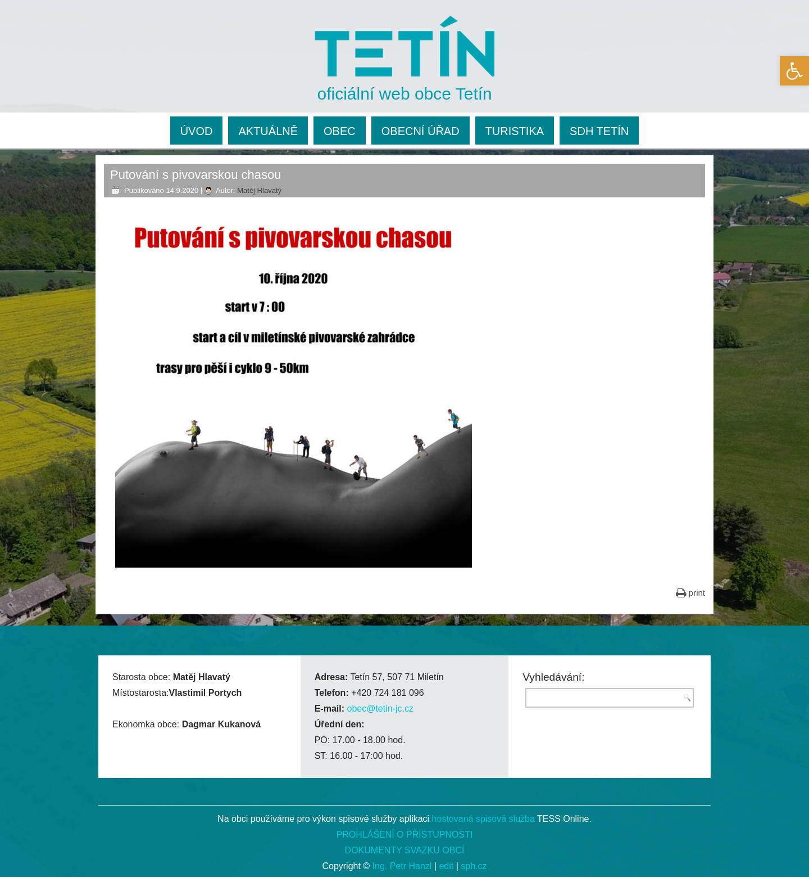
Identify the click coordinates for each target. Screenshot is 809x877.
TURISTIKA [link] (514, 131)
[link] (794, 71)
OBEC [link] (340, 131)
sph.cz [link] (474, 866)
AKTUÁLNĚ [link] (268, 131)
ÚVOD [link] (196, 131)
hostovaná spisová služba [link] (483, 819)
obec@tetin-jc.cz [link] (380, 708)
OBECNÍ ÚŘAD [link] (420, 131)
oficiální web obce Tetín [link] (404, 93)
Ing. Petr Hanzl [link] (402, 866)
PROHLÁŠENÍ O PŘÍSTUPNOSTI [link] (405, 834)
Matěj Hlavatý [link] (259, 190)
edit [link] (446, 866)
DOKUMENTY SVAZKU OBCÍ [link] (405, 850)
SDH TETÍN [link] (599, 131)
